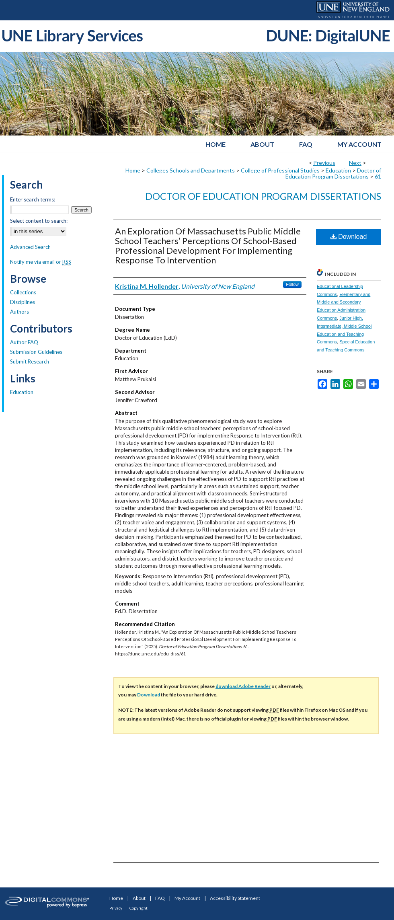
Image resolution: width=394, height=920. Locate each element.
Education (338, 170)
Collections (23, 292)
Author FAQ (24, 342)
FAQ (160, 898)
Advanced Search (30, 247)
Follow (292, 284)
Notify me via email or (40, 262)
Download (348, 236)
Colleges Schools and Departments (190, 170)
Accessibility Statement (235, 898)
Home (132, 170)
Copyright (138, 908)
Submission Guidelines (36, 352)
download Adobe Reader (243, 686)
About (139, 898)
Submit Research (29, 361)
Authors (19, 311)
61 (378, 176)
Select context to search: (39, 221)
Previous (324, 162)
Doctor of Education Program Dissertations (333, 173)
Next (355, 162)
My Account (187, 898)
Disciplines (22, 302)
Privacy (115, 908)
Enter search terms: (32, 199)
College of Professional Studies (280, 170)
